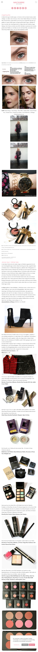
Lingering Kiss (6, 15)
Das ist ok (32, 644)
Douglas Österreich (10, 409)
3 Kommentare (13, 257)
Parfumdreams (5, 376)
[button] (2, 2)
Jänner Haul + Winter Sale (10, 262)
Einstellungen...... (17, 644)
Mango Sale (22, 334)
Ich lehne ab (25, 644)
